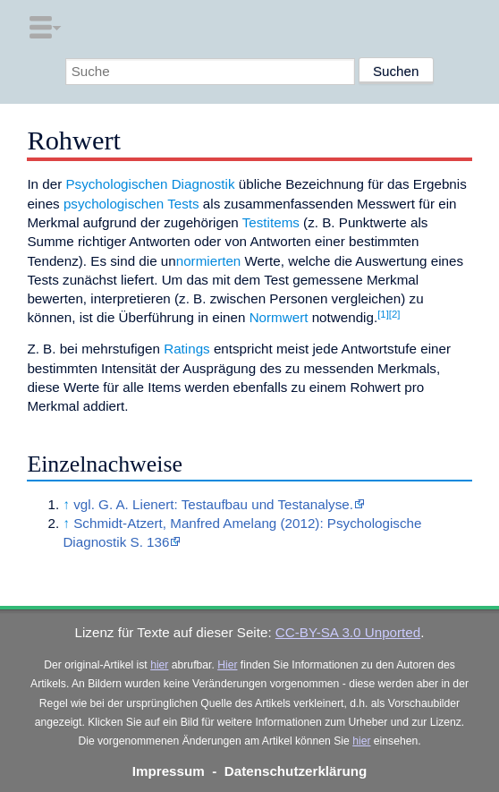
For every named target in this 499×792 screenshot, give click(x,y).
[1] (383, 314)
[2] (395, 314)
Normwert (279, 317)
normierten (208, 260)
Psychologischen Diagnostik (149, 184)
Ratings (187, 348)
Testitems (271, 222)
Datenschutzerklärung (296, 771)
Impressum (168, 771)
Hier (227, 665)
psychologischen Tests (131, 203)
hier (159, 665)
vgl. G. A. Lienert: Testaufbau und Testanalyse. (213, 504)
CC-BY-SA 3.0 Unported (347, 632)
